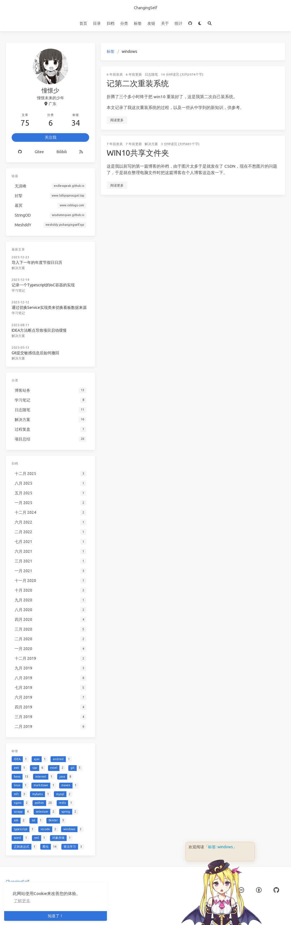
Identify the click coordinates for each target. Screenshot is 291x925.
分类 (124, 23)
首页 (83, 23)
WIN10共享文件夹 (138, 152)
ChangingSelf (145, 8)
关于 (165, 23)
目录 (97, 23)
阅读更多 (117, 120)
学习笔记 (18, 290)
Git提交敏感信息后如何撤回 (35, 353)
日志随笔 (151, 74)
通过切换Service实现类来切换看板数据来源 (49, 307)
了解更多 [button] (22, 900)
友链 (151, 23)
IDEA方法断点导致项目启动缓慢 (39, 330)
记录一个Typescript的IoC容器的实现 (43, 285)
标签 (138, 23)
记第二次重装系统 (138, 83)
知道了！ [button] (55, 916)
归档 (110, 23)
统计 (178, 23)
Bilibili (62, 152)
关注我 (50, 137)
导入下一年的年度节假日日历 (37, 262)
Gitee (39, 152)
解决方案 (151, 144)
